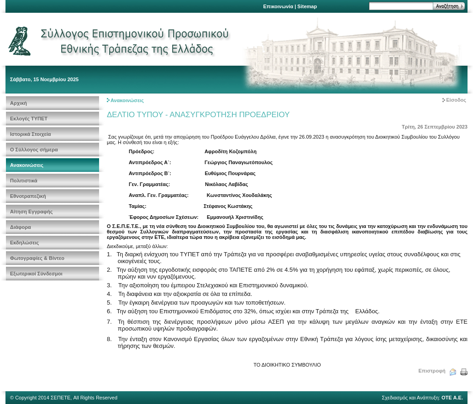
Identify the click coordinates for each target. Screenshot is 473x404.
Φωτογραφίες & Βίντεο (37, 258)
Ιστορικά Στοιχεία (30, 134)
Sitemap (307, 6)
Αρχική (18, 103)
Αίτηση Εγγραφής (31, 211)
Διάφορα (20, 227)
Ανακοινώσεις (26, 165)
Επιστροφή (431, 370)
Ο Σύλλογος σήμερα (34, 149)
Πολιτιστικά (23, 180)
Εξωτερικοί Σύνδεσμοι (36, 273)
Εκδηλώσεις (24, 242)
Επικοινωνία (278, 6)
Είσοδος (456, 100)
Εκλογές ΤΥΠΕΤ (28, 118)
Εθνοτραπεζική (28, 196)
